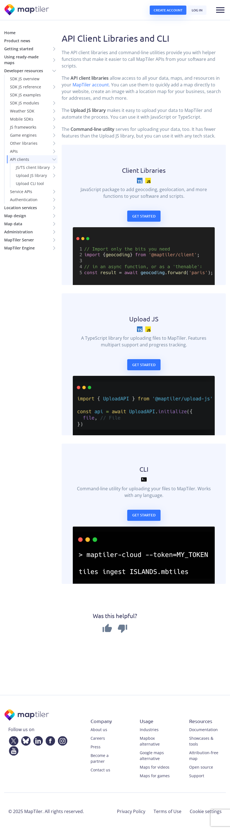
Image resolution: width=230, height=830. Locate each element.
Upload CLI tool (30, 183)
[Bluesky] (24, 739)
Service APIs (21, 191)
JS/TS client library (33, 167)
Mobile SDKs (21, 119)
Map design (15, 215)
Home (10, 32)
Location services (20, 207)
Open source (201, 767)
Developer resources (23, 70)
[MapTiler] (27, 10)
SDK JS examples (25, 95)
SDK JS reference (25, 86)
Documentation (203, 729)
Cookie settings (206, 811)
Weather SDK (22, 111)
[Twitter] (12, 739)
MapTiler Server (19, 239)
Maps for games (155, 775)
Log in (197, 10)
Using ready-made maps (21, 59)
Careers (98, 738)
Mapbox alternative (150, 741)
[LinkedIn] (37, 739)
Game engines (23, 135)
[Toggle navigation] (220, 10)
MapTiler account (90, 85)
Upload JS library (31, 175)
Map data (13, 223)
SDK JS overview (24, 78)
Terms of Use (167, 811)
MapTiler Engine (19, 248)
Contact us (100, 769)
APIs (14, 151)
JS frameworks (23, 127)
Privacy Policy (131, 811)
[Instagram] (61, 739)
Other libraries (24, 143)
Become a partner (100, 758)
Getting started (18, 48)
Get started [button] (144, 216)
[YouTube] (12, 749)
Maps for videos (154, 767)
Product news (17, 40)
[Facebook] (49, 739)
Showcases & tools (201, 741)
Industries (149, 729)
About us (99, 729)
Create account (168, 10)
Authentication (24, 199)
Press (96, 746)
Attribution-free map (203, 755)
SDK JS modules (24, 103)
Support (196, 775)
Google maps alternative (152, 755)
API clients (19, 159)
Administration (18, 231)
